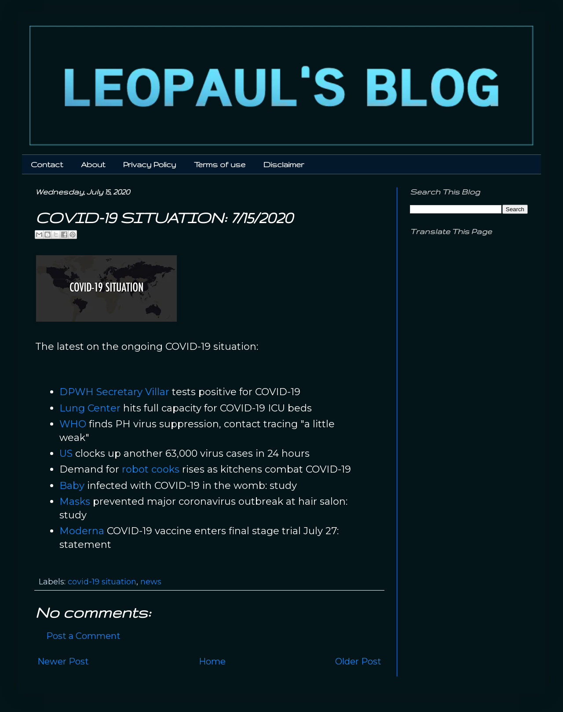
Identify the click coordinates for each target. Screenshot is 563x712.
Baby (71, 486)
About (93, 164)
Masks (74, 501)
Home (212, 661)
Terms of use (219, 164)
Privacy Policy (149, 164)
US (66, 453)
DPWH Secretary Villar (114, 392)
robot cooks (150, 469)
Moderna (81, 531)
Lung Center (90, 408)
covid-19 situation (102, 582)
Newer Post (63, 661)
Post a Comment (83, 636)
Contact (47, 164)
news (150, 582)
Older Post (358, 661)
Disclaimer (283, 164)
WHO (72, 424)
